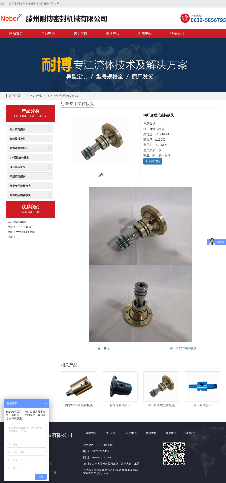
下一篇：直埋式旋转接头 (180, 348)
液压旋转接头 (17, 166)
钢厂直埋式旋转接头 (161, 405)
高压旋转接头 (17, 129)
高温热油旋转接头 (20, 195)
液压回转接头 (202, 405)
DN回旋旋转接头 (19, 157)
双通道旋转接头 (120, 405)
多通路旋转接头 (19, 148)
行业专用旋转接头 (65, 96)
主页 (27, 96)
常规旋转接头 (17, 176)
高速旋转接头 (17, 138)
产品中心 (42, 96)
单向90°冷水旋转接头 (78, 405)
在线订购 (153, 161)
